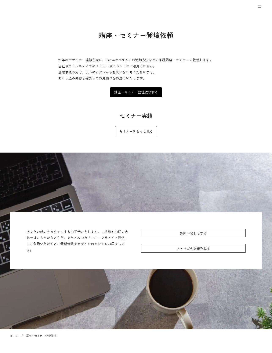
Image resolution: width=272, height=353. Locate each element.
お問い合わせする (193, 233)
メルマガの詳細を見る (193, 248)
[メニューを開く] (259, 6)
